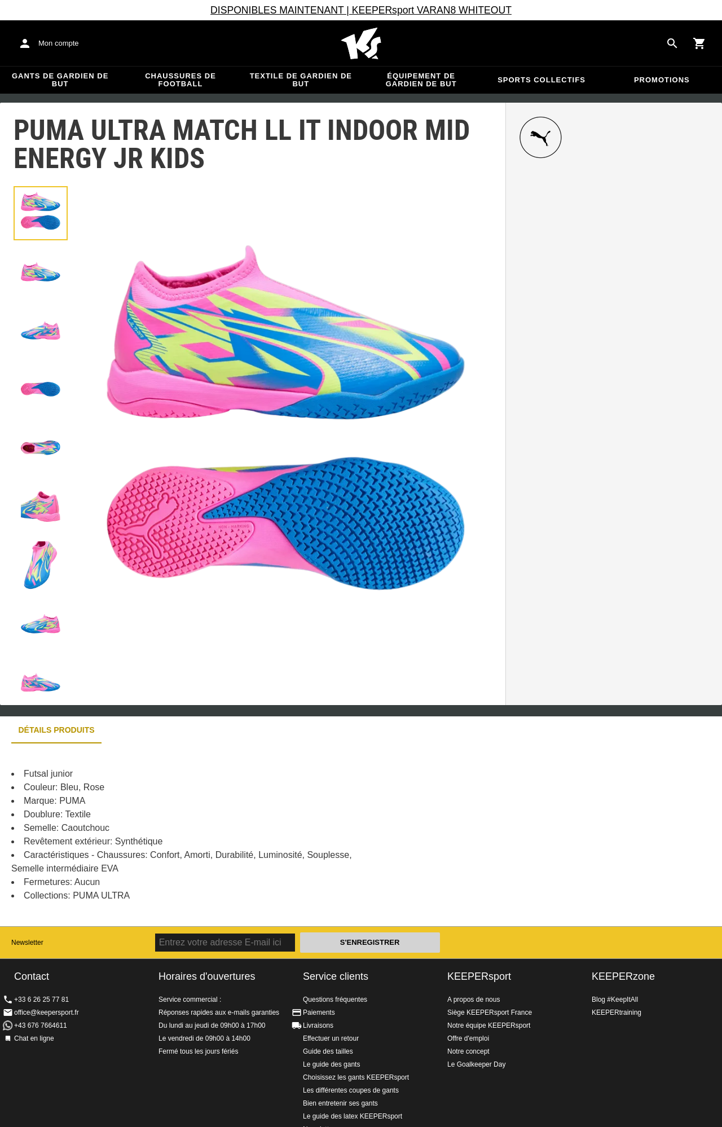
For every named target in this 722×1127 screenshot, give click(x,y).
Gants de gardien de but (60, 80)
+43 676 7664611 (40, 1025)
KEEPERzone (623, 976)
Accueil (361, 43)
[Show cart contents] (699, 43)
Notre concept (468, 1051)
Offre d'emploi (468, 1038)
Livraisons (318, 1025)
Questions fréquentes (335, 999)
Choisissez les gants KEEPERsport (356, 1077)
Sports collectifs (541, 80)
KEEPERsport (479, 976)
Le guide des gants (331, 1064)
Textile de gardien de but (301, 80)
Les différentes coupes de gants (351, 1090)
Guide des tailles (328, 1051)
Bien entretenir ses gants (340, 1103)
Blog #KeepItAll (615, 999)
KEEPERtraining (616, 1012)
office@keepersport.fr (46, 1012)
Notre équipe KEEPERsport (488, 1025)
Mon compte (58, 43)
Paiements (319, 1012)
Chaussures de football (180, 80)
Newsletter (27, 942)
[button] (41, 213)
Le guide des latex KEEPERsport (352, 1116)
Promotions (662, 80)
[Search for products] (672, 43)
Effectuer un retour (331, 1038)
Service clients (335, 976)
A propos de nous (473, 999)
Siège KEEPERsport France (489, 1012)
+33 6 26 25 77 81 (41, 999)
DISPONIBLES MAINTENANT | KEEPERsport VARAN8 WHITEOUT (361, 10)
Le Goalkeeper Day (476, 1064)
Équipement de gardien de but (421, 80)
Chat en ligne (34, 1038)
